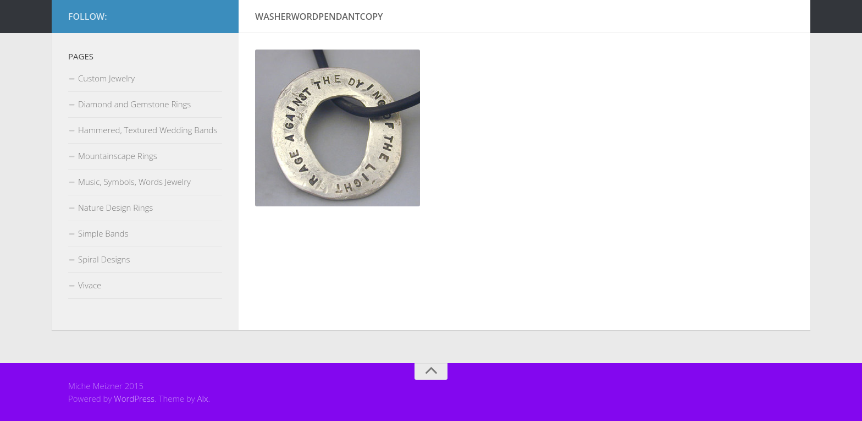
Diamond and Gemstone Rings (134, 104)
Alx (202, 398)
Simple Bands (103, 233)
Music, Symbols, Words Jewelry (134, 181)
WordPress (134, 398)
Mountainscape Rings (117, 155)
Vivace (89, 285)
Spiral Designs (104, 259)
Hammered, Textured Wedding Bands (147, 129)
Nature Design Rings (115, 207)
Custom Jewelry (106, 78)
